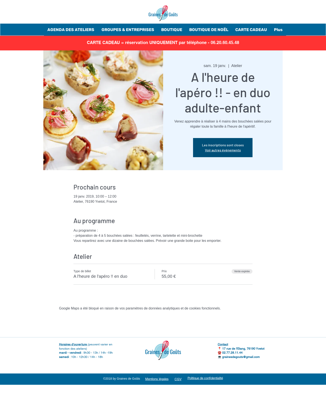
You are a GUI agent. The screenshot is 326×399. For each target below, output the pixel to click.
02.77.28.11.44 (232, 352)
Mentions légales (157, 379)
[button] (71, 30)
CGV (178, 379)
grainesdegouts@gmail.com (241, 357)
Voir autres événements (223, 150)
